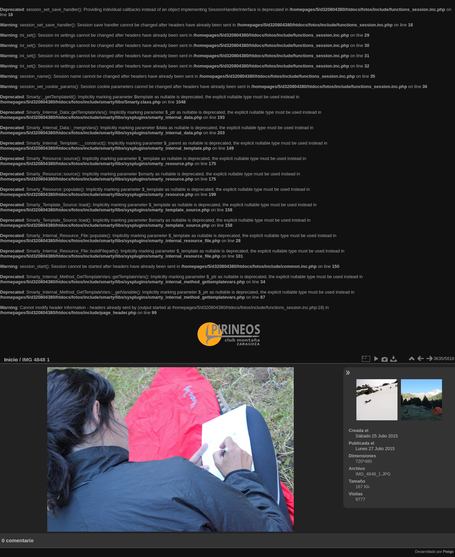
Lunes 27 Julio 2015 (375, 448)
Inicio (11, 359)
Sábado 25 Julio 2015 (376, 435)
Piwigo (448, 551)
